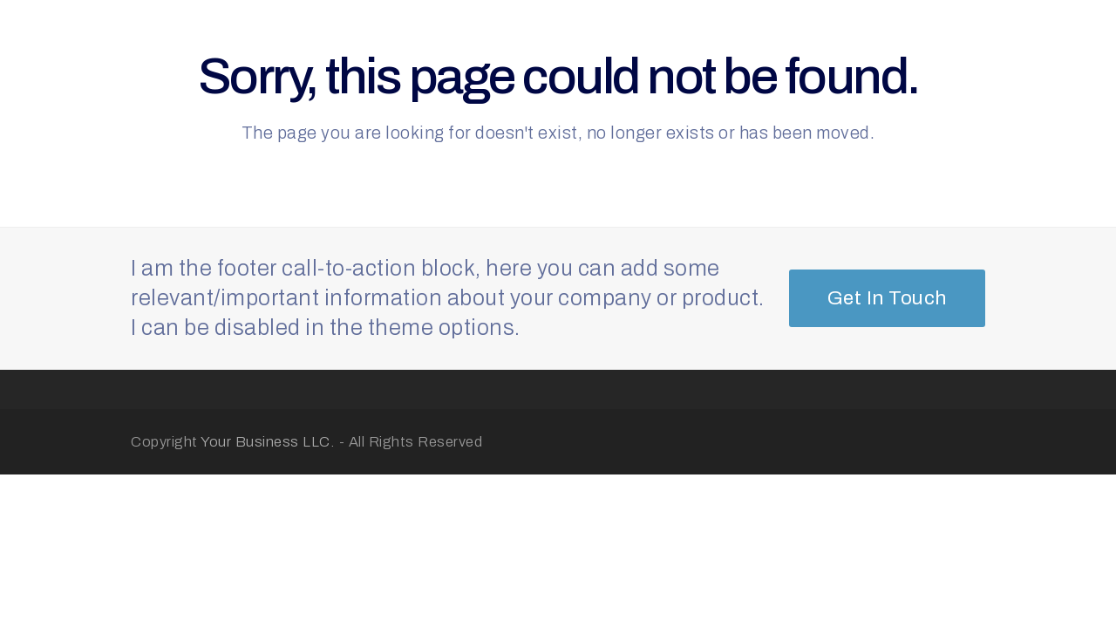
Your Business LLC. (268, 441)
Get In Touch (887, 298)
